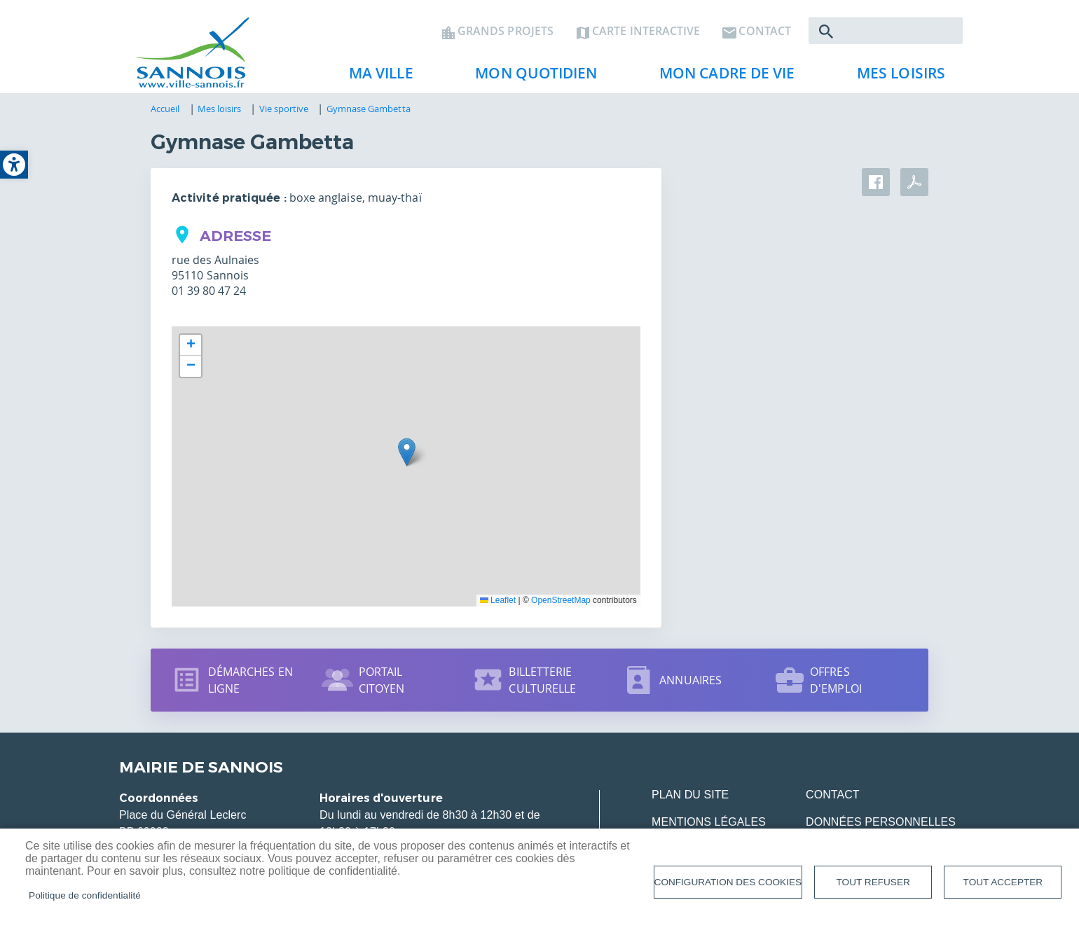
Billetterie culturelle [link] (542, 681)
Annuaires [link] (690, 681)
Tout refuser (873, 882)
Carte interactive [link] (646, 32)
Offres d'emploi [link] (836, 681)
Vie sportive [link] (284, 110)
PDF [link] (914, 183)
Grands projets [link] (506, 32)
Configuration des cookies (728, 882)
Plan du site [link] (690, 796)
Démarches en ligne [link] (250, 681)
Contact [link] (764, 32)
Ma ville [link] (375, 78)
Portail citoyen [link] (382, 681)
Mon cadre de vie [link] (721, 78)
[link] (14, 165)
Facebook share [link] (876, 183)
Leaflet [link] (498, 602)
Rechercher (826, 32)
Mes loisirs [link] (895, 78)
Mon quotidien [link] (530, 78)
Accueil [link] (165, 110)
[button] (406, 453)
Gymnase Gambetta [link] (369, 110)
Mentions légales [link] (709, 823)
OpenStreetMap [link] (561, 602)
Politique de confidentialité (85, 895)
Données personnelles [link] (881, 823)
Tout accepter (1003, 882)
